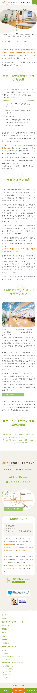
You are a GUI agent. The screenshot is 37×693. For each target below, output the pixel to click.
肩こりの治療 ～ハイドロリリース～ (18, 437)
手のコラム (6, 675)
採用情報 (31, 690)
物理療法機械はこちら (11, 394)
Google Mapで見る (13, 509)
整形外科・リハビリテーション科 (13, 622)
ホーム (4, 615)
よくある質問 (7, 659)
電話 (6, 690)
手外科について (8, 653)
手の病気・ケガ (8, 666)
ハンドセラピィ (8, 669)
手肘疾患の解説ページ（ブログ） (13, 662)
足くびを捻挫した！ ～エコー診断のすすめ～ (18, 440)
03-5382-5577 (18, 479)
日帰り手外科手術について (11, 656)
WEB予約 (18, 690)
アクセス (5, 632)
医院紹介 (5, 629)
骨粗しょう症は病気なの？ (18, 443)
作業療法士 (5, 643)
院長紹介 (5, 618)
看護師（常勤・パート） (10, 647)
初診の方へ (5, 625)
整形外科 (6, 678)
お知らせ (5, 636)
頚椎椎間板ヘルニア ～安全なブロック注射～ (18, 434)
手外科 (4, 650)
